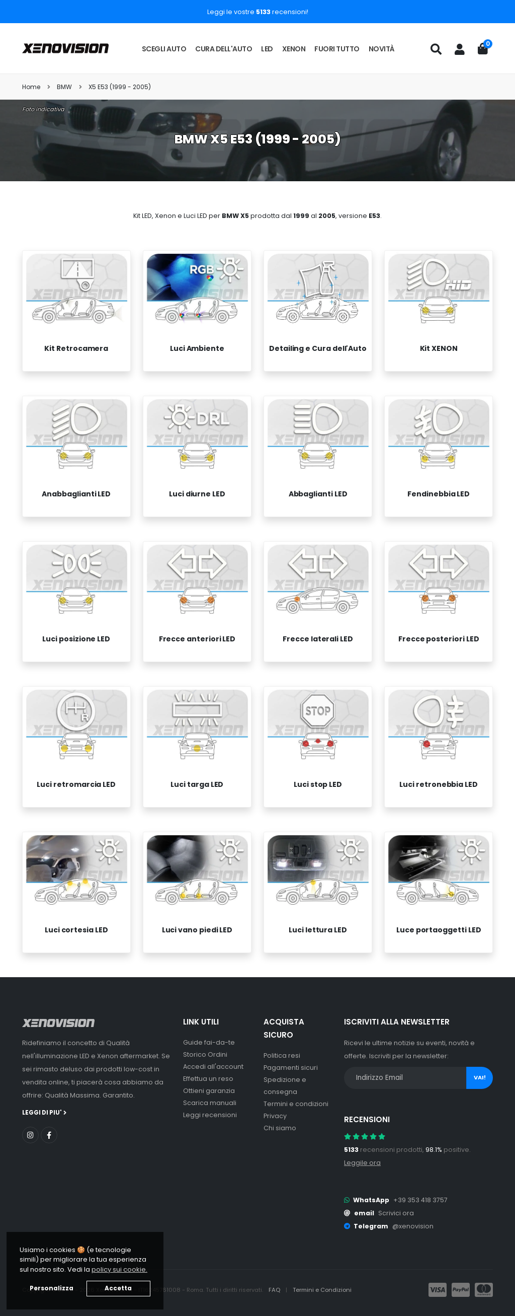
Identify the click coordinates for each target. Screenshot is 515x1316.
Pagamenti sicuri (291, 1067)
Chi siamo (280, 1128)
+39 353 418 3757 (420, 1200)
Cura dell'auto (223, 49)
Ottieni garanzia (209, 1090)
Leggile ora (362, 1162)
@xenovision (413, 1226)
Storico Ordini (205, 1054)
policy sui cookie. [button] (119, 1269)
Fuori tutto (337, 49)
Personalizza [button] (51, 1288)
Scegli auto (164, 49)
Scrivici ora (396, 1213)
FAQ (275, 1290)
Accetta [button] (118, 1288)
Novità (382, 49)
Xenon (294, 49)
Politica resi (282, 1055)
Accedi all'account (213, 1066)
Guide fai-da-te (209, 1042)
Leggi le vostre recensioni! (257, 12)
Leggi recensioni (210, 1115)
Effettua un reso (208, 1078)
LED (267, 49)
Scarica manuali (209, 1103)
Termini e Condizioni (322, 1290)
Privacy (275, 1116)
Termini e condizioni (296, 1104)
